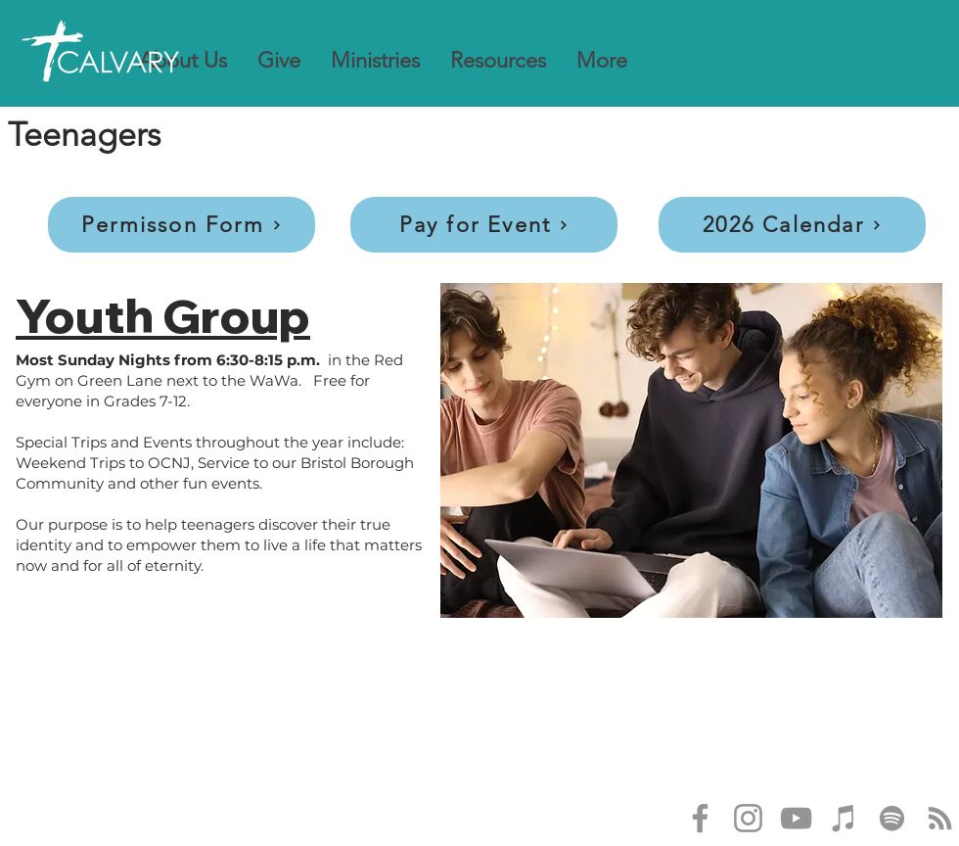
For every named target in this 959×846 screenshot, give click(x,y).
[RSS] (940, 818)
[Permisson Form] (181, 225)
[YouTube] (796, 818)
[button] (183, 60)
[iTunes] (844, 818)
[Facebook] (700, 818)
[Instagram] (748, 818)
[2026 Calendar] (792, 225)
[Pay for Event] (483, 225)
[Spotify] (892, 818)
